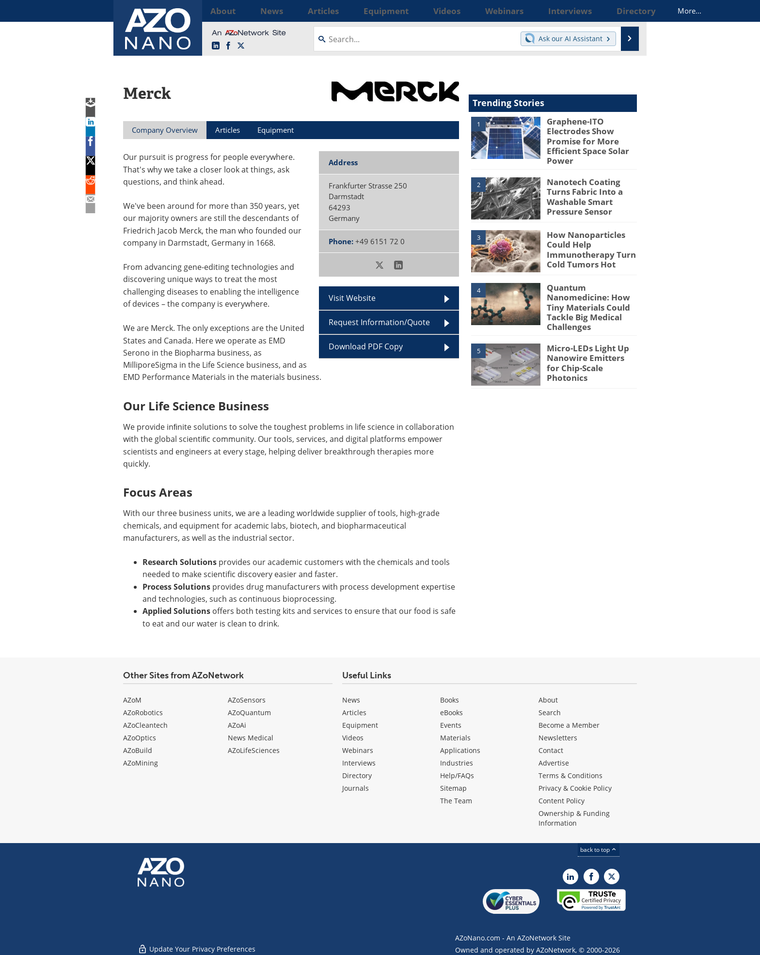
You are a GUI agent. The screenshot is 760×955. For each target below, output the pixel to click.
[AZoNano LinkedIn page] (216, 46)
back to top (598, 849)
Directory (357, 775)
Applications (460, 750)
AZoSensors (247, 700)
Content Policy (561, 800)
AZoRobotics (143, 712)
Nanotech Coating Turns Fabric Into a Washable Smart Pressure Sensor (591, 184)
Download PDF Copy (366, 346)
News (351, 700)
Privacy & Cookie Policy (575, 788)
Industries (456, 762)
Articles (354, 712)
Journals (355, 788)
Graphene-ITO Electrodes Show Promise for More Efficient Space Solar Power (584, 138)
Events (450, 725)
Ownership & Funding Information (574, 818)
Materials (455, 737)
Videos (353, 737)
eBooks (451, 712)
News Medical (250, 737)
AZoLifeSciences (254, 750)
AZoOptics (139, 737)
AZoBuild (137, 750)
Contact (550, 750)
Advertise (553, 762)
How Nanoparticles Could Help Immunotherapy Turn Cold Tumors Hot (587, 242)
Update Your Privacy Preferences (196, 942)
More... (624, 11)
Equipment (360, 725)
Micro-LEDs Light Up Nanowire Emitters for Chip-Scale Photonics (588, 345)
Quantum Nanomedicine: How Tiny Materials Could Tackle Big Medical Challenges (585, 299)
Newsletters (557, 737)
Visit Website (352, 298)
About (548, 700)
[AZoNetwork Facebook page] (228, 46)
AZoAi (237, 725)
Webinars (357, 750)
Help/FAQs (457, 775)
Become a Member (569, 725)
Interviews (359, 762)
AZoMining (140, 762)
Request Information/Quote (379, 322)
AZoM (132, 700)
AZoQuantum (249, 712)
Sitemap (453, 788)
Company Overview (165, 130)
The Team (456, 800)
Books (449, 700)
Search (549, 712)
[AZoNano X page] (241, 46)
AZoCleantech (145, 725)
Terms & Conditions (570, 775)
